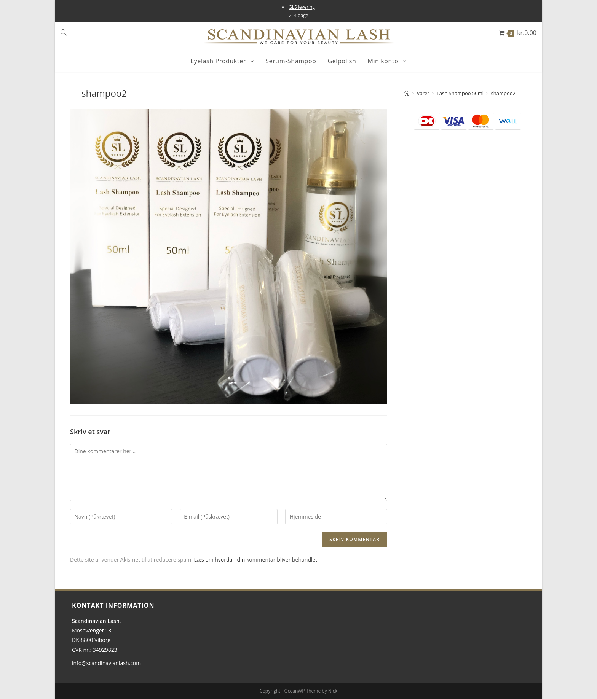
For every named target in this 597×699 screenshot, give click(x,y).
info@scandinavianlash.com (106, 663)
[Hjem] (406, 93)
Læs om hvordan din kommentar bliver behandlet (256, 559)
